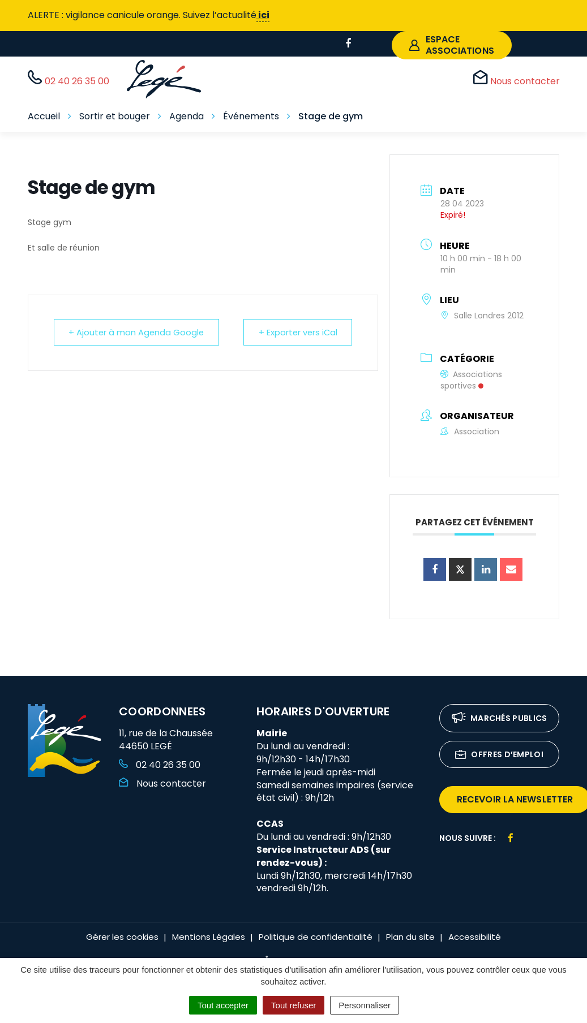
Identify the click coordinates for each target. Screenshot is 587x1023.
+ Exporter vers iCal (295, 332)
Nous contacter (162, 783)
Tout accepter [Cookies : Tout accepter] (223, 1005)
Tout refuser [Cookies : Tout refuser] (293, 1005)
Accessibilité (474, 937)
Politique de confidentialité (315, 937)
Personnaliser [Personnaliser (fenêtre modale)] (365, 1005)
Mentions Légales (208, 937)
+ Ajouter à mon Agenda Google (138, 332)
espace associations (451, 45)
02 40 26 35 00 (159, 764)
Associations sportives (471, 380)
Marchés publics (499, 719)
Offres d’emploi (499, 755)
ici (262, 14)
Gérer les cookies (122, 937)
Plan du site (410, 937)
